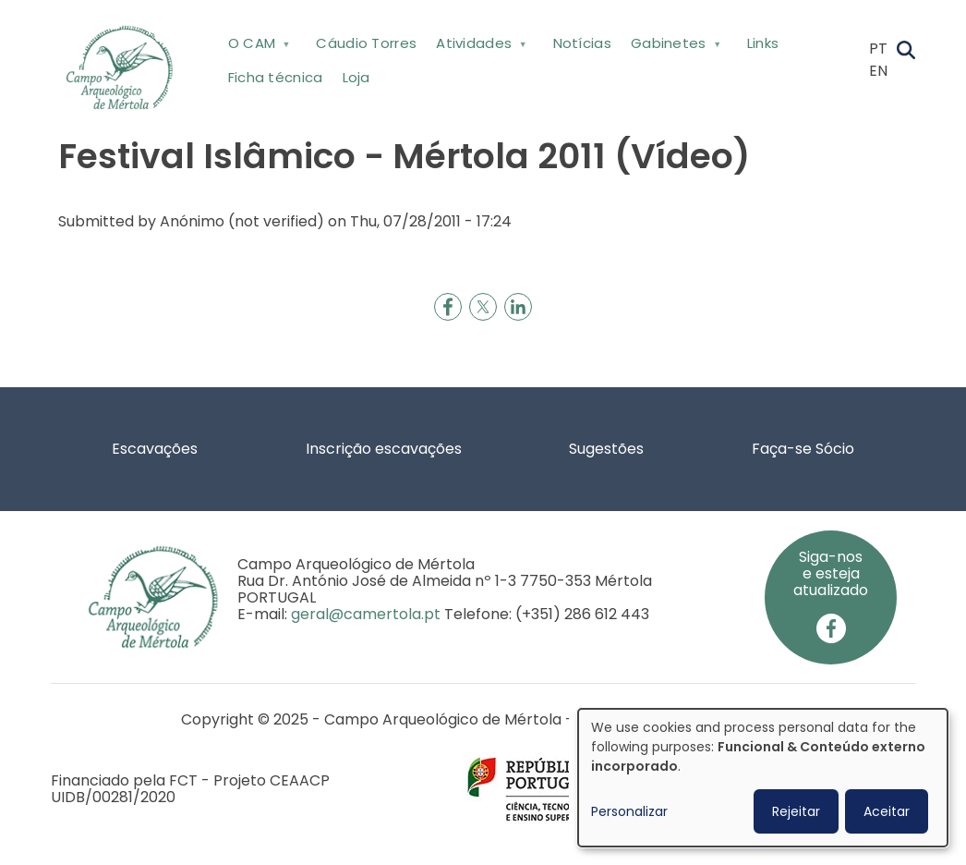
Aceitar (886, 811)
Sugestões (606, 448)
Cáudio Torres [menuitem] (366, 43)
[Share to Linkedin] (518, 307)
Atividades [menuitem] (480, 46)
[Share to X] (483, 307)
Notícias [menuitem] (582, 43)
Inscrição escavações (384, 448)
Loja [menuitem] (356, 77)
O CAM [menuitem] (257, 46)
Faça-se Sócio (803, 448)
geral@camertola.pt (366, 614)
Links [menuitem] (763, 43)
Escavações (155, 448)
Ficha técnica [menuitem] (275, 77)
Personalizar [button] (629, 811)
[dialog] (763, 778)
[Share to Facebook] (448, 307)
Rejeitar (796, 811)
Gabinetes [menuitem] (674, 46)
